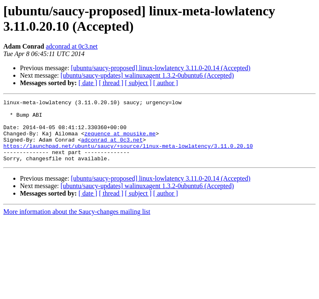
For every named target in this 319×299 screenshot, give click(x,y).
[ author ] (165, 82)
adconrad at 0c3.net (72, 46)
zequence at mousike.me (120, 141)
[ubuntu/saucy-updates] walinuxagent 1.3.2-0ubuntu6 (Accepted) (147, 75)
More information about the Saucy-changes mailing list (76, 224)
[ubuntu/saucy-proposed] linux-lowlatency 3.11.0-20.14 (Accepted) (160, 67)
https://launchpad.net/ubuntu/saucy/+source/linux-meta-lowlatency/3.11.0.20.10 (128, 155)
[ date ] (88, 82)
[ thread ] (111, 82)
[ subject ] (138, 82)
